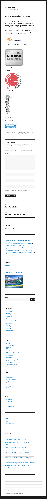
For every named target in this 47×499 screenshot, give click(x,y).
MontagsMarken (22, 132)
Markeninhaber (9, 452)
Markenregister (9, 455)
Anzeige (8, 313)
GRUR (7, 420)
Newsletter (8, 457)
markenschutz (17, 455)
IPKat (7, 348)
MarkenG (8, 403)
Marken (32, 447)
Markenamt (8, 449)
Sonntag (7, 460)
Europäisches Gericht (15, 444)
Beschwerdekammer (10, 439)
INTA (7, 421)
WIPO (27, 465)
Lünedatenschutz (10, 401)
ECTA (7, 418)
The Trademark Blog (11, 360)
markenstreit (26, 455)
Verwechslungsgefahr (22, 462)
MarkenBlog (10, 7)
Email (6, 178)
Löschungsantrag (19, 447)
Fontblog (8, 382)
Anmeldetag (7, 133)
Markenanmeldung (14, 133)
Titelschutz (17, 460)
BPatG (25, 439)
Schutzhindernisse (23, 457)
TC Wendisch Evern (10, 406)
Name (6, 172)
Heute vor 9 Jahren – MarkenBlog (14, 250)
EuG (29, 442)
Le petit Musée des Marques (12, 352)
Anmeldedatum (29, 132)
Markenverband (10, 423)
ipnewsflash (9, 399)
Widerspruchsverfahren (19, 465)
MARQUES (8, 425)
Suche (6, 297)
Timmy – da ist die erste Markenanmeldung (16, 248)
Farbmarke (24, 444)
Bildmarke (19, 439)
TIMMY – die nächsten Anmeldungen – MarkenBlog (19, 243)
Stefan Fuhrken (9, 132)
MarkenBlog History (11, 320)
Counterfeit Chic (10, 345)
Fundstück (8, 315)
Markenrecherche (9, 483)
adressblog (8, 376)
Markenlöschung (18, 452)
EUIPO (6, 444)
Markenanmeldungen (28, 449)
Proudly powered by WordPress (17, 493)
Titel (12, 460)
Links (33, 444)
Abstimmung (9, 311)
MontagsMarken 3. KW (10, 125)
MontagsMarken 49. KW (11, 127)
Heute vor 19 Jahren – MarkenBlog (14, 240)
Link (7, 318)
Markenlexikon (9, 404)
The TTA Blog (9, 362)
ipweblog (8, 350)
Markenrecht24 (10, 355)
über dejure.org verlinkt (17, 145)
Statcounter (3, 498)
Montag (20, 133)
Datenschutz (8, 269)
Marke (26, 447)
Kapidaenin (9, 384)
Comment (7, 153)
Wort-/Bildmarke (9, 467)
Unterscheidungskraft (10, 462)
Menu (39, 8)
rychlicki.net (9, 357)
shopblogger (9, 388)
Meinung (8, 325)
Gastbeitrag (9, 316)
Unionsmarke (24, 460)
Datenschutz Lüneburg (11, 379)
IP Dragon (8, 347)
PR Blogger (8, 386)
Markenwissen (9, 321)
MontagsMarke (25, 133)
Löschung (11, 447)
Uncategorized (9, 330)
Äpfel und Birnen (28, 250)
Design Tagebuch (10, 381)
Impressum (7, 265)
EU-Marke (24, 442)
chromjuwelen (9, 377)
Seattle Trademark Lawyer (12, 359)
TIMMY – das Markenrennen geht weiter (16, 245)
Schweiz (31, 457)
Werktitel (32, 462)
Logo (6, 447)
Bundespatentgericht (10, 442)
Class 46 (8, 343)
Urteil (7, 332)
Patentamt (14, 457)
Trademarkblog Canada (11, 364)
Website (7, 184)
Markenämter (9, 323)
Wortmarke (17, 467)
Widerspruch (8, 465)
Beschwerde (23, 437)
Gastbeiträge (8, 486)
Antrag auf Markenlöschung (12, 437)
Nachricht (8, 328)
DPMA (18, 442)
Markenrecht (27, 452)
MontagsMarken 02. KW (11, 124)
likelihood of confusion (11, 354)
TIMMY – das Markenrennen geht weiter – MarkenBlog (19, 252)
